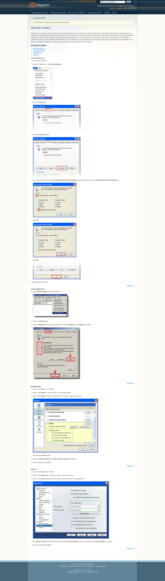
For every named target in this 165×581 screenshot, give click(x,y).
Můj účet (112, 8)
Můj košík (118, 8)
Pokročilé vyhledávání (88, 566)
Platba (125, 8)
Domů (32, 18)
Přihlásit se (131, 8)
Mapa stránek (64, 566)
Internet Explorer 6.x (39, 50)
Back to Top (130, 285)
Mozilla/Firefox (37, 52)
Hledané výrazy (74, 566)
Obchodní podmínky (77, 564)
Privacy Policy (89, 564)
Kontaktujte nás (101, 566)
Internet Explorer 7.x (39, 48)
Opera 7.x (36, 55)
